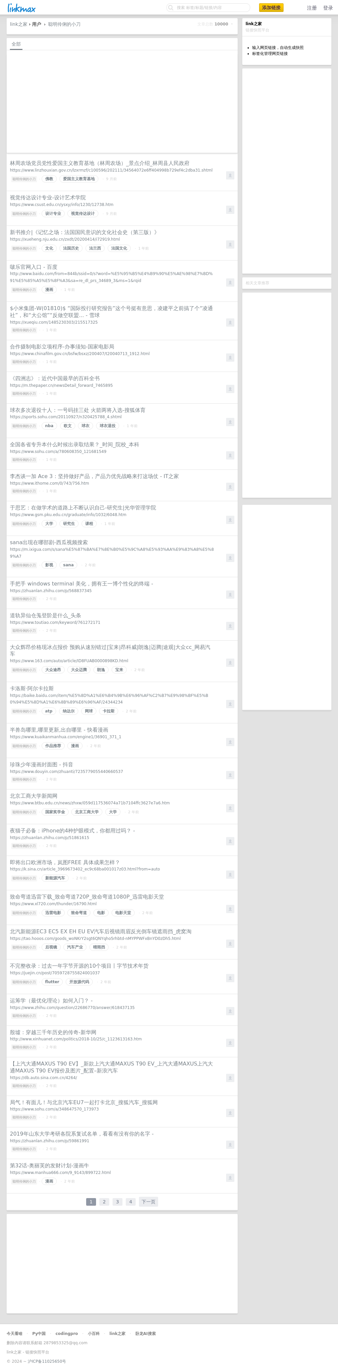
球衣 (85, 425)
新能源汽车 (55, 878)
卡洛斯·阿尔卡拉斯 (32, 688)
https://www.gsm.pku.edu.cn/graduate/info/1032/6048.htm (68, 514)
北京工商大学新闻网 (33, 796)
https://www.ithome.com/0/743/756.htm (49, 483)
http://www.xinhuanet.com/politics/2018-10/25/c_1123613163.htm (76, 1039)
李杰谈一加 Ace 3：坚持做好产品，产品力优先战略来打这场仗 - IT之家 (94, 476)
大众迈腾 (79, 669)
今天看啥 (14, 1333)
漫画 (49, 289)
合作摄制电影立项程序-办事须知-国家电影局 (62, 346)
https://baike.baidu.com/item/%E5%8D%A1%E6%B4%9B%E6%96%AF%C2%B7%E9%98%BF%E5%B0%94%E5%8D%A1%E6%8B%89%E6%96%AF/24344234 (109, 699)
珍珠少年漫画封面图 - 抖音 (41, 764)
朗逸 (101, 669)
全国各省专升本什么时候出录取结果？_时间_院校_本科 (74, 444)
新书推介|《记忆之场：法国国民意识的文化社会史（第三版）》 (84, 232)
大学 (49, 523)
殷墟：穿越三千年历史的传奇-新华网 (53, 1032)
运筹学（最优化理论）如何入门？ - (51, 1000)
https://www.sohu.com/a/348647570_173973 (54, 1109)
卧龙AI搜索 (145, 1333)
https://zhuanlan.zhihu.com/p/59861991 (49, 1141)
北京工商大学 (87, 812)
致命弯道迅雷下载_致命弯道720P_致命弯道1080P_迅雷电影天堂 (87, 897)
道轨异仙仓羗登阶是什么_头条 (45, 615)
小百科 (94, 1333)
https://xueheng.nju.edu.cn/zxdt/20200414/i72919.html (65, 239)
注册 (312, 8)
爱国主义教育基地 (79, 179)
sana (68, 565)
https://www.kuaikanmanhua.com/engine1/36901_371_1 (65, 737)
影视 (49, 565)
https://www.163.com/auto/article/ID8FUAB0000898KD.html (69, 661)
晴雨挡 (99, 947)
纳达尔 (69, 711)
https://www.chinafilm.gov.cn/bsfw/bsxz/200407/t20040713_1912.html (80, 353)
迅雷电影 (53, 912)
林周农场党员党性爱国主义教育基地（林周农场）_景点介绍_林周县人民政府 (99, 163)
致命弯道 (79, 912)
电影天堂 (123, 912)
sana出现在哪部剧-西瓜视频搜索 (49, 542)
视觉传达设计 (83, 213)
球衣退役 (108, 425)
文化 (49, 248)
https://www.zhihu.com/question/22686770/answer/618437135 (72, 1007)
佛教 (49, 179)
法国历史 (71, 248)
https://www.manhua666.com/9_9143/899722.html (60, 1172)
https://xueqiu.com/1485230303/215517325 (54, 322)
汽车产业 (75, 947)
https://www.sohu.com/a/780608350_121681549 (58, 451)
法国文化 (119, 248)
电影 (101, 912)
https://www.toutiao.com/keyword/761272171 (55, 622)
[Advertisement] (287, 171)
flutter (52, 982)
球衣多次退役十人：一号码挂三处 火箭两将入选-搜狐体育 (78, 410)
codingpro (66, 1333)
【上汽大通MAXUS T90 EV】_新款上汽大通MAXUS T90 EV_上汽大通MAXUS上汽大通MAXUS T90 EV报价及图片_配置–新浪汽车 (111, 1067)
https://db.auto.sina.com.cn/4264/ (43, 1077)
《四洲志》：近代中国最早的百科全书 (55, 378)
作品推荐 (53, 746)
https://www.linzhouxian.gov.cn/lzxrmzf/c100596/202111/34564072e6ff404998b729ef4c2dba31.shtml (111, 170)
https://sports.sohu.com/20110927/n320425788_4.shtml (66, 417)
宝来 (119, 669)
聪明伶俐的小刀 (64, 24)
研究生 (69, 523)
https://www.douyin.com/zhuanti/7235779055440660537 (66, 771)
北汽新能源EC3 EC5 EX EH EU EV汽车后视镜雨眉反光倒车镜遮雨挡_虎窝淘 (100, 931)
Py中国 (39, 1333)
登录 (328, 8)
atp (48, 711)
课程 (89, 523)
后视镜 (51, 947)
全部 (16, 44)
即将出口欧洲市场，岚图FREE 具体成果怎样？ (65, 862)
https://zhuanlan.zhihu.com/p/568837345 (51, 590)
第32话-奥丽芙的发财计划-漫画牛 (49, 1165)
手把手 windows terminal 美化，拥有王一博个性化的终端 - (81, 584)
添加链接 (271, 7)
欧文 (68, 425)
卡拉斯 (109, 711)
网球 (89, 711)
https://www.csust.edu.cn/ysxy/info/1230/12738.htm (62, 204)
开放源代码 (79, 982)
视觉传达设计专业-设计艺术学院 (48, 197)
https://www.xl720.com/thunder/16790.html (53, 904)
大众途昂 (53, 669)
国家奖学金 (55, 812)
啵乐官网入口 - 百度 (33, 267)
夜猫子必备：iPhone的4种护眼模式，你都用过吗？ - (72, 830)
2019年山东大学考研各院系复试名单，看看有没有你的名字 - (82, 1134)
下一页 (148, 1201)
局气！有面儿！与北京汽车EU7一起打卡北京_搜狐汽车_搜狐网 (84, 1102)
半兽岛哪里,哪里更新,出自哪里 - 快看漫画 (59, 730)
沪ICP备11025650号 (47, 1361)
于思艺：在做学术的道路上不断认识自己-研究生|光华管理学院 (83, 507)
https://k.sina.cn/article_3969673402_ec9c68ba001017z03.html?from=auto (85, 869)
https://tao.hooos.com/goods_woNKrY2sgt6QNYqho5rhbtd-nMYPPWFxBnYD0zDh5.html (95, 938)
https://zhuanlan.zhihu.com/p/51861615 (49, 837)
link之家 (18, 24)
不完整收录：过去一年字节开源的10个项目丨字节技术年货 (79, 966)
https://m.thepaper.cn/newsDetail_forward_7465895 (61, 385)
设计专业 (53, 213)
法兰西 (95, 248)
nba (49, 425)
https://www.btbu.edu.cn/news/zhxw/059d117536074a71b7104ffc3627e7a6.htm (90, 803)
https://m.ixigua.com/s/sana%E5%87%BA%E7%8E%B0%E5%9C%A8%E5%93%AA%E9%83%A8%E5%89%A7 (112, 553)
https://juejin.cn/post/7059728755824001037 (55, 973)
